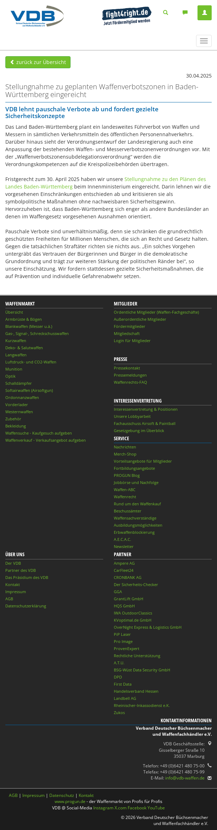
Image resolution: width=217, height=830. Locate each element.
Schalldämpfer (18, 383)
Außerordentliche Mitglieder (140, 319)
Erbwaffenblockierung (134, 532)
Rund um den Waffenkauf (137, 503)
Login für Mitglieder (132, 340)
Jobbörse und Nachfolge (136, 482)
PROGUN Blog (127, 475)
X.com (121, 808)
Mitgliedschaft (127, 333)
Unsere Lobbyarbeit (132, 416)
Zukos (119, 712)
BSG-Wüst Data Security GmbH (142, 669)
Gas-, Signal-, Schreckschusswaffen (37, 333)
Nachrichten (125, 446)
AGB (9, 598)
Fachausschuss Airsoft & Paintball (145, 423)
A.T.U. (119, 662)
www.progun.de (70, 801)
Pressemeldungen (130, 375)
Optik (10, 376)
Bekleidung (15, 426)
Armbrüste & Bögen (23, 319)
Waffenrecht (125, 496)
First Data (123, 684)
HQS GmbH (124, 605)
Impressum (15, 591)
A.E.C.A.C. (122, 539)
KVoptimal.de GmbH (132, 620)
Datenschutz (61, 795)
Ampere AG (124, 563)
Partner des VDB (20, 570)
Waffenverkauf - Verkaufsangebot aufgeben (45, 440)
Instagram (103, 808)
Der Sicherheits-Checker (136, 584)
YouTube (156, 808)
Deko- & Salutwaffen (24, 347)
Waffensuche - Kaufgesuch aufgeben (38, 433)
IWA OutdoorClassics (133, 613)
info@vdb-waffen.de (185, 778)
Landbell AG (125, 698)
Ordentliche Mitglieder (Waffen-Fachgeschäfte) (156, 312)
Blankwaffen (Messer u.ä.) (28, 326)
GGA (118, 591)
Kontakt (12, 584)
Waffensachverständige (135, 518)
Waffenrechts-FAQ (130, 382)
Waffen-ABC (124, 489)
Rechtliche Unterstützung (137, 655)
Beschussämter (127, 511)
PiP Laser (122, 634)
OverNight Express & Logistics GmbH (148, 627)
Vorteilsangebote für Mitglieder (143, 461)
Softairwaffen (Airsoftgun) (29, 390)
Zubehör (13, 418)
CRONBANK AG (127, 577)
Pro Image (123, 641)
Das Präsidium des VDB (26, 577)
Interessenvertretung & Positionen (146, 409)
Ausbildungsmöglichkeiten (138, 525)
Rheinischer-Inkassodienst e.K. (142, 705)
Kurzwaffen (15, 340)
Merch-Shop (125, 454)
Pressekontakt (127, 368)
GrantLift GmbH (128, 598)
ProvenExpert (126, 648)
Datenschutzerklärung (25, 605)
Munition (13, 369)
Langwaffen (16, 354)
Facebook (137, 808)
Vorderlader (16, 404)
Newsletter (124, 546)
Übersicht (14, 312)
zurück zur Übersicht (38, 62)
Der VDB (13, 563)
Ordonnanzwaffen (22, 397)
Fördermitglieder (129, 326)
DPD (118, 677)
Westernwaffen (19, 411)
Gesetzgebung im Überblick (139, 430)
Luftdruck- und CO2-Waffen (30, 362)
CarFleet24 (123, 570)
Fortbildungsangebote (134, 468)
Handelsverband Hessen (136, 691)
